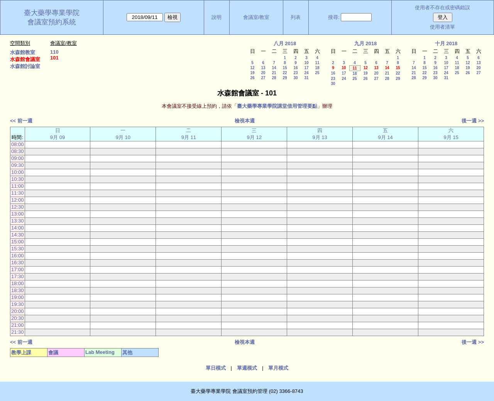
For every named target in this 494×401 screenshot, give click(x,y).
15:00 (17, 242)
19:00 (17, 297)
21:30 (17, 332)
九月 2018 (365, 43)
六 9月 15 (450, 133)
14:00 (17, 228)
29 (285, 78)
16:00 (17, 255)
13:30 (17, 221)
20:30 (17, 318)
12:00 (17, 200)
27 (263, 78)
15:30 (17, 248)
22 (285, 73)
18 (317, 68)
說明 (216, 17)
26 (252, 78)
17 (306, 68)
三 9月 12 (254, 133)
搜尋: (334, 17)
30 (295, 78)
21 (274, 73)
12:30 (17, 207)
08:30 (17, 151)
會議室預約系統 (51, 22)
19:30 (17, 304)
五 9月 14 (385, 133)
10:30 (17, 179)
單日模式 (216, 368)
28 (274, 78)
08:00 (17, 144)
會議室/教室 (256, 17)
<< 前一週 (21, 121)
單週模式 (247, 368)
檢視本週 (245, 121)
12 (252, 68)
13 (263, 68)
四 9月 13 (320, 133)
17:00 (17, 269)
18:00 (17, 283)
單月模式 (278, 368)
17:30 (17, 276)
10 (306, 63)
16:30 (17, 262)
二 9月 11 (188, 133)
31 (306, 78)
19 (252, 73)
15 (285, 68)
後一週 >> (473, 121)
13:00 (17, 214)
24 (306, 73)
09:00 (17, 158)
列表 (296, 17)
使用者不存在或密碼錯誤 (442, 7)
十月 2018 (446, 43)
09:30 (17, 165)
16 (295, 68)
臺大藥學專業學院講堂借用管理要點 (277, 106)
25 (317, 73)
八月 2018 (285, 43)
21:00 (17, 325)
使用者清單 (442, 27)
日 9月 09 (57, 133)
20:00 (17, 311)
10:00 (17, 172)
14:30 (17, 235)
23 (295, 73)
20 (263, 73)
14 (274, 68)
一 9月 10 (123, 133)
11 (317, 63)
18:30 (17, 290)
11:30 (17, 193)
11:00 (17, 186)
